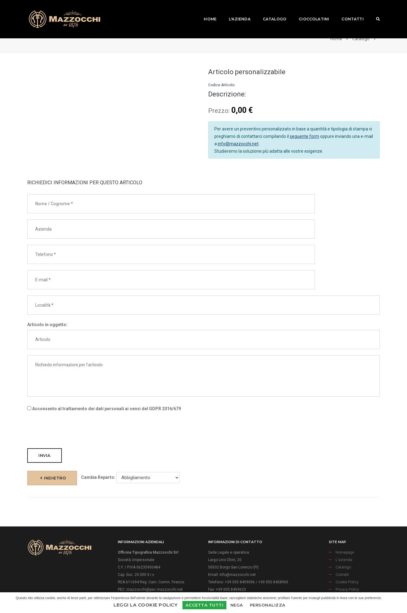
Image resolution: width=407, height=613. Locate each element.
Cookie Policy (347, 549)
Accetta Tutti (205, 604)
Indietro (204, 421)
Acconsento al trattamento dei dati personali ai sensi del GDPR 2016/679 (104, 373)
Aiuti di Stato (346, 564)
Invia (44, 420)
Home (205, 11)
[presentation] (74, 395)
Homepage (345, 519)
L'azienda (235, 11)
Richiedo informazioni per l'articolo (203, 341)
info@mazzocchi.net (238, 154)
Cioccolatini (309, 11)
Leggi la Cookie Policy (146, 605)
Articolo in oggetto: (47, 289)
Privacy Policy (347, 556)
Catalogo (270, 11)
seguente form (304, 146)
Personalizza (267, 604)
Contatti (348, 11)
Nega (236, 604)
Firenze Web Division (248, 589)
